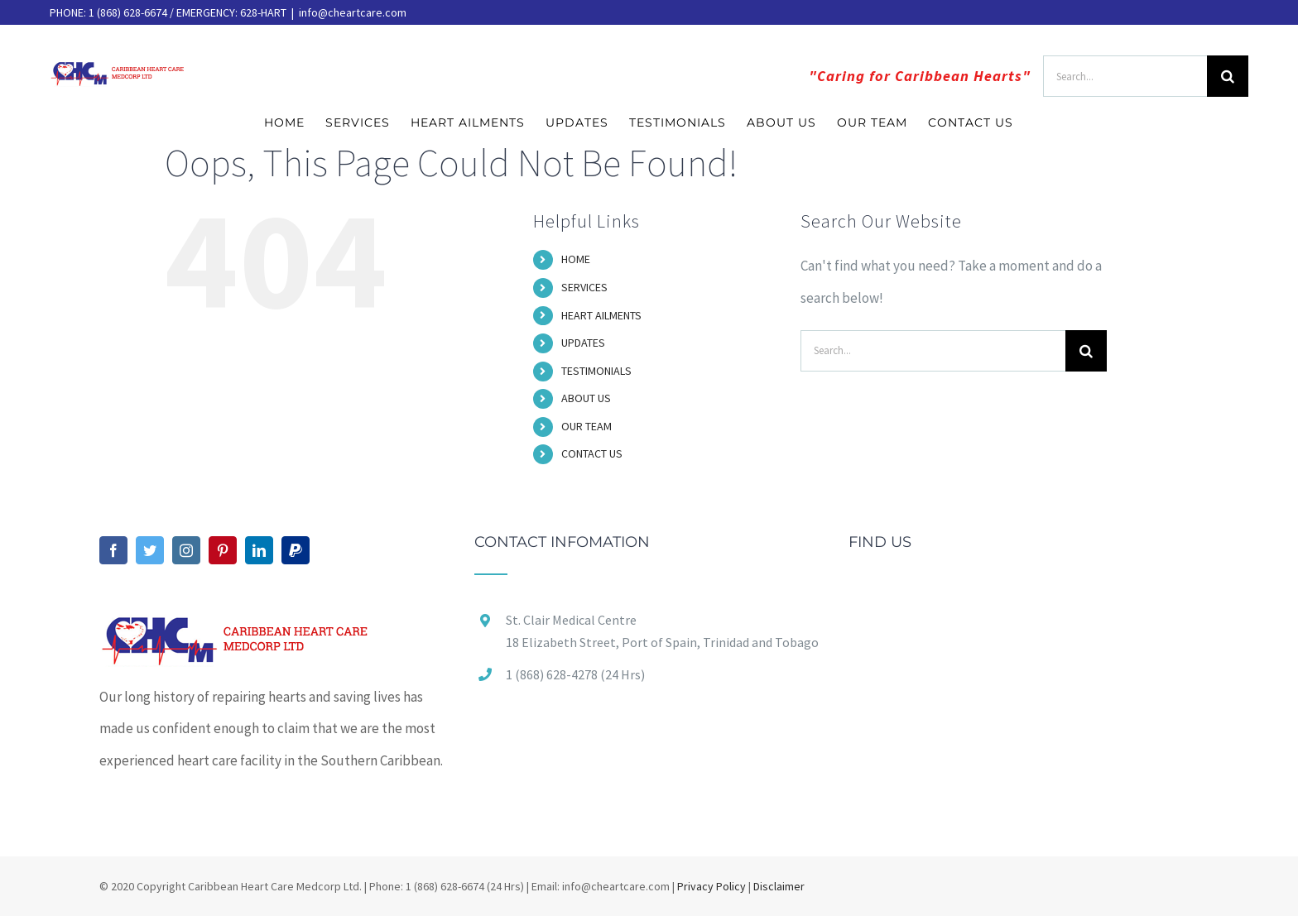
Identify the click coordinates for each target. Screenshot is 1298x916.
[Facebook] (113, 550)
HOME (575, 259)
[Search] (1227, 76)
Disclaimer (779, 886)
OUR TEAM (586, 426)
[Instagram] (186, 550)
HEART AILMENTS (601, 315)
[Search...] (1125, 76)
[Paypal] (295, 550)
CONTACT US (592, 453)
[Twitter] (150, 550)
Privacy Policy (711, 886)
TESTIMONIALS (596, 370)
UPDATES (583, 342)
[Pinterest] (223, 550)
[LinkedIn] (259, 550)
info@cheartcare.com (352, 12)
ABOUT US (586, 398)
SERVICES (584, 287)
